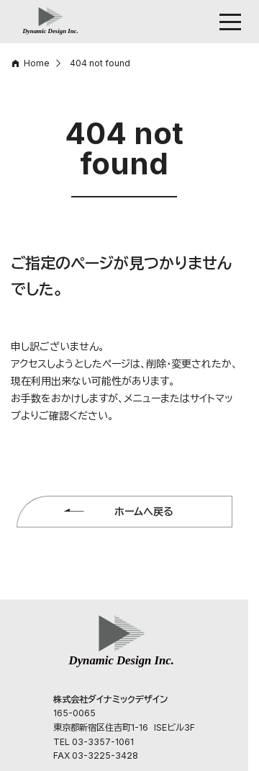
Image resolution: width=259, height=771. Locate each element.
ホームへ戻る (143, 511)
